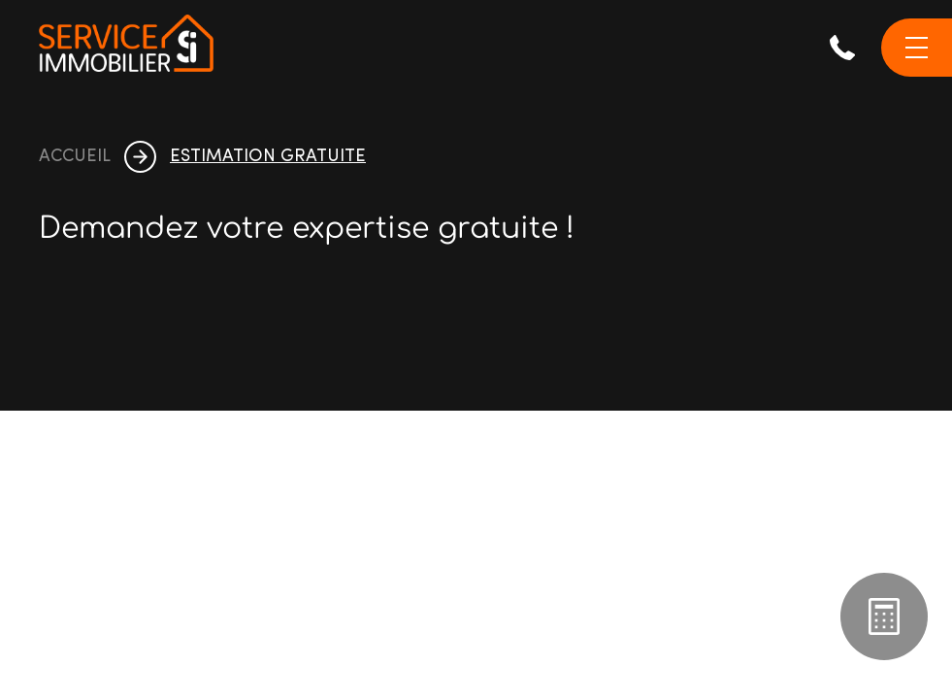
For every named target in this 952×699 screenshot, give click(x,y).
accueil (75, 157)
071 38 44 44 (842, 47)
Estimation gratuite (884, 616)
